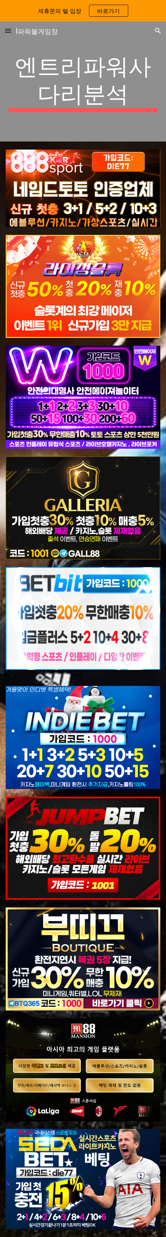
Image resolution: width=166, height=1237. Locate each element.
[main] (83, 81)
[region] (83, 10)
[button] (8, 30)
